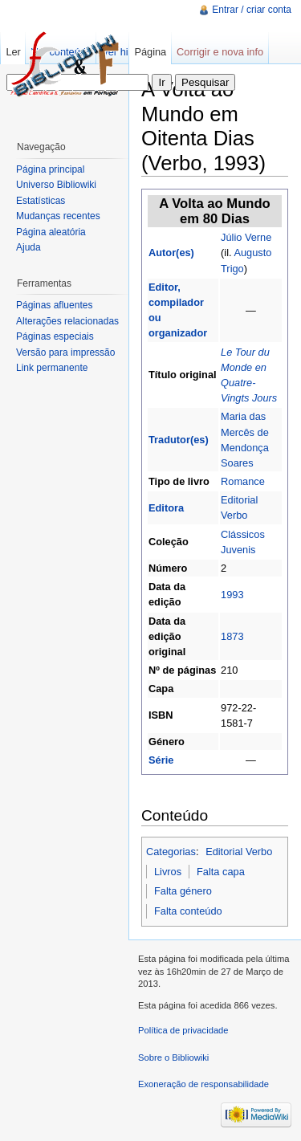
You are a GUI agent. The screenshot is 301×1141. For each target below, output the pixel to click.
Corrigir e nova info (220, 52)
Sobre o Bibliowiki (173, 1057)
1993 (232, 595)
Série (160, 760)
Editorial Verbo (238, 852)
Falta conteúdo (188, 911)
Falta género (183, 891)
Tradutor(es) (178, 440)
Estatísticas (40, 200)
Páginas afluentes (54, 305)
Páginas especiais (55, 336)
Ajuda (28, 247)
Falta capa (221, 872)
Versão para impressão (65, 352)
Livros (167, 872)
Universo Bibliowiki (56, 184)
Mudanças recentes (58, 216)
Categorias (171, 852)
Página (150, 52)
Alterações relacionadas (67, 321)
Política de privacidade (183, 1030)
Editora (166, 508)
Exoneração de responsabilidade (203, 1084)
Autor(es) (171, 253)
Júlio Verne (246, 237)
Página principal (50, 169)
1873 (232, 636)
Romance (243, 481)
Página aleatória (51, 232)
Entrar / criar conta (251, 9)
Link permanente (51, 367)
